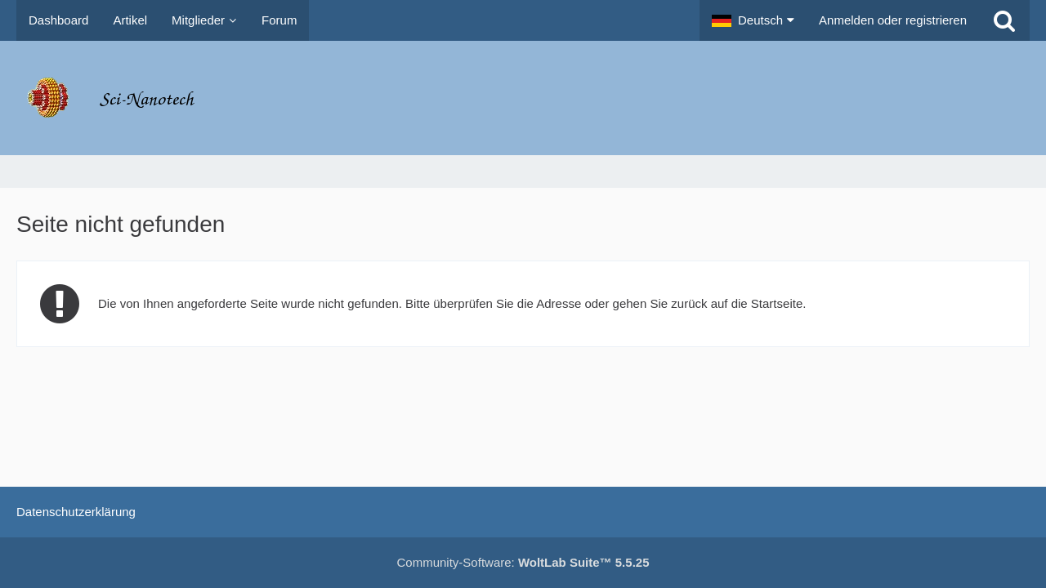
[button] (753, 20)
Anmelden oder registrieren (893, 20)
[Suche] (1004, 20)
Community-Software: (523, 562)
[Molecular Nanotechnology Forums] (523, 98)
